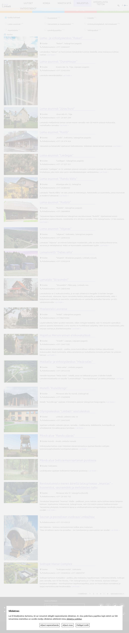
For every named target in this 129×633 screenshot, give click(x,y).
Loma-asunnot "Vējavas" (56, 228)
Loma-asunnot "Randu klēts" (58, 178)
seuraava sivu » (117, 593)
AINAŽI (16, 10)
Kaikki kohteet (14, 17)
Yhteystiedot (28, 8)
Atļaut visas (68, 625)
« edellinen (82, 593)
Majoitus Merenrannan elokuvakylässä (65, 335)
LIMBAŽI (80, 10)
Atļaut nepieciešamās (49, 625)
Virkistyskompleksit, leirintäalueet (103, 24)
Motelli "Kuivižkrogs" (53, 388)
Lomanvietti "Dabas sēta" (56, 252)
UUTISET (28, 3)
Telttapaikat (94, 30)
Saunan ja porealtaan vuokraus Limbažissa (67, 516)
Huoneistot (54, 18)
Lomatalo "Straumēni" (54, 279)
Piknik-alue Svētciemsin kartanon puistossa (68, 460)
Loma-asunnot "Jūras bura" (57, 108)
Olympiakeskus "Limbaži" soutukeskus (65, 411)
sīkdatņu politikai (74, 619)
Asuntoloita (14, 30)
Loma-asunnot (15, 24)
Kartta (10, 34)
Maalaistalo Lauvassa (53, 308)
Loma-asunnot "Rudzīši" (55, 202)
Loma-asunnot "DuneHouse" (58, 61)
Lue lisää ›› (51, 55)
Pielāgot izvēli (83, 625)
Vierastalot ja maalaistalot (61, 24)
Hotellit (92, 18)
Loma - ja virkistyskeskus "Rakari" (61, 38)
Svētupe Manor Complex (56, 563)
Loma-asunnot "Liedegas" (56, 155)
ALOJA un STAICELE (113, 10)
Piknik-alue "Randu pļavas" (57, 435)
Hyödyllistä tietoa (100, 3)
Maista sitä (64, 3)
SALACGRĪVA (48, 10)
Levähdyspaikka (56, 30)
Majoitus (82, 3)
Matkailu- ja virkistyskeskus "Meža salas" (66, 361)
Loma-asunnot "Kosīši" (54, 132)
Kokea (46, 3)
